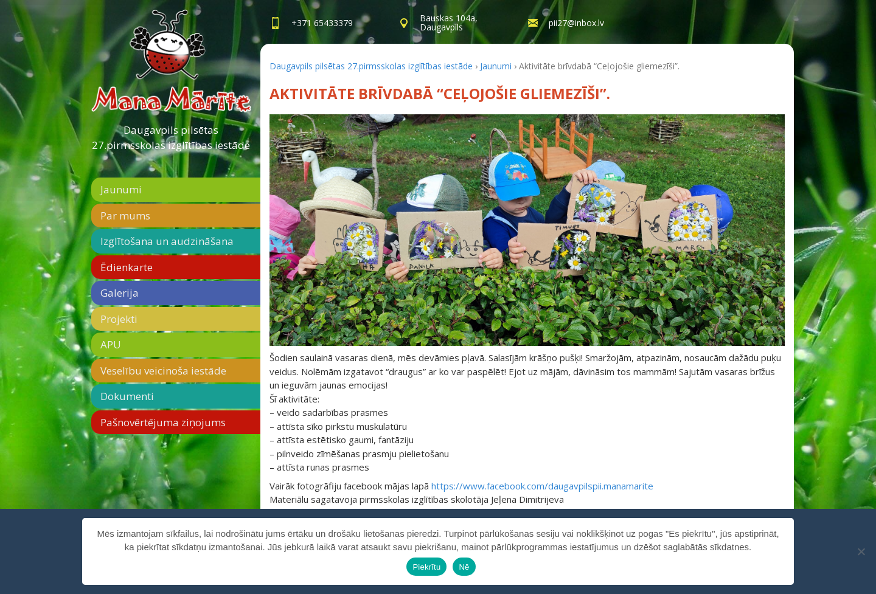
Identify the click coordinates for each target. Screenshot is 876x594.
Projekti (118, 319)
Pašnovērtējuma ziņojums (163, 422)
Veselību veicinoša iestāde (163, 371)
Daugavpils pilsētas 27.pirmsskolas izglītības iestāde (171, 138)
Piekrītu (426, 567)
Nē (464, 567)
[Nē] (861, 551)
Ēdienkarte (126, 267)
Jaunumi (121, 189)
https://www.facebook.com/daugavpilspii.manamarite (542, 486)
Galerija (119, 293)
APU (110, 344)
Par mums (125, 216)
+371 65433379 (322, 23)
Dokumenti (127, 396)
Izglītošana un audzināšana (167, 241)
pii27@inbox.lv (576, 23)
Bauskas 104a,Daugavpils (449, 22)
